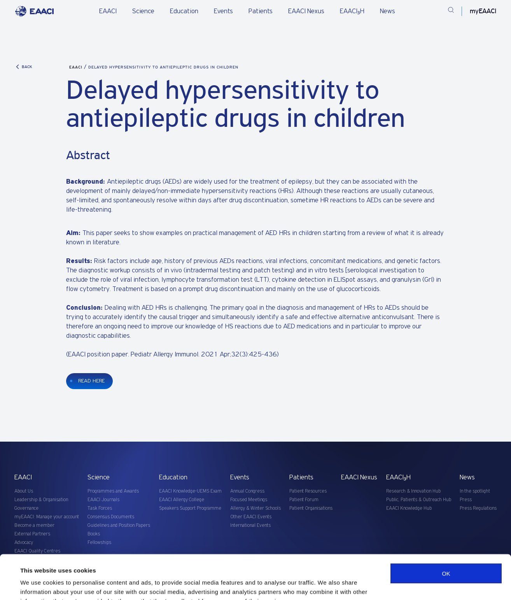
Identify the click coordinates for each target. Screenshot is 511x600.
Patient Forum (303, 499)
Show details (38, 584)
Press (466, 499)
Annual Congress (247, 491)
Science (143, 11)
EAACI (108, 11)
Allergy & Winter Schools (255, 508)
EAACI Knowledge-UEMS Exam (190, 491)
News (387, 11)
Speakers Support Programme (190, 508)
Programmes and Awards (113, 491)
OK (446, 535)
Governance (26, 508)
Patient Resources (308, 491)
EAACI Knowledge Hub (409, 508)
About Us (23, 491)
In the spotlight (475, 491)
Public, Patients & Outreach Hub (418, 499)
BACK (23, 66)
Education (184, 11)
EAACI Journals (103, 499)
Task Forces (100, 508)
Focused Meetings (248, 499)
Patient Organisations (310, 508)
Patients (260, 11)
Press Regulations (478, 508)
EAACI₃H (352, 11)
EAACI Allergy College (181, 499)
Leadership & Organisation (41, 499)
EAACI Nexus (306, 11)
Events (223, 11)
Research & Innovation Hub (413, 491)
